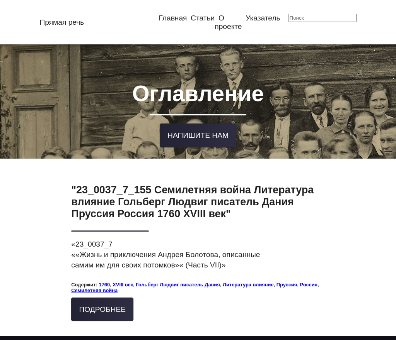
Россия (308, 283)
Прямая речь (61, 22)
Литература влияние (248, 283)
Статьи (203, 18)
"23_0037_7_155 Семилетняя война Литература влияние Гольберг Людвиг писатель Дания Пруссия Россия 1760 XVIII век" (192, 200)
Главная (173, 18)
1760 (104, 283)
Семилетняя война (94, 288)
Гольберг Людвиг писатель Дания (178, 283)
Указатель (263, 18)
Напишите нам (198, 134)
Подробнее (102, 307)
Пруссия (287, 283)
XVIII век (123, 283)
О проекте (228, 22)
